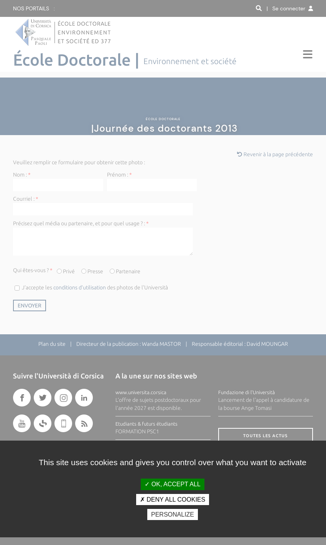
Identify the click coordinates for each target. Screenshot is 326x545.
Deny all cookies (172, 499)
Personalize (172, 514)
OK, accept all (172, 484)
